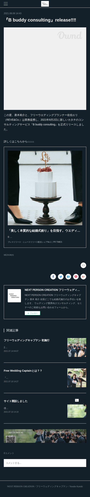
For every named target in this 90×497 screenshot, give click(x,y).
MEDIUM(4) (9, 259)
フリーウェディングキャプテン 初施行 (26, 344)
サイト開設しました (16, 405)
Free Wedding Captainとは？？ (23, 374)
